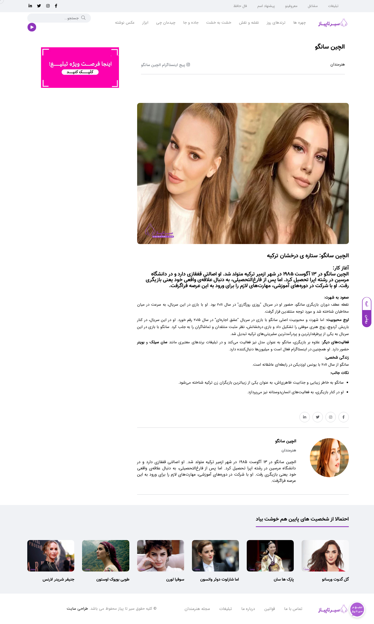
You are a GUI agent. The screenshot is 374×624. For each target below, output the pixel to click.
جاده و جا (190, 22)
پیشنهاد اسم (266, 6)
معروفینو (291, 6)
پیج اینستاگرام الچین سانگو (165, 65)
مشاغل (313, 6)
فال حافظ (240, 6)
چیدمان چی (165, 22)
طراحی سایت (77, 609)
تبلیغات (333, 6)
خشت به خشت (218, 22)
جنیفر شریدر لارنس (58, 579)
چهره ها (299, 22)
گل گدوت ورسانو (335, 579)
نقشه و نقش (249, 22)
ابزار (145, 22)
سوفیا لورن (175, 579)
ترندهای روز (276, 22)
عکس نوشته (125, 22)
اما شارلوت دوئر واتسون (219, 579)
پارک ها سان (284, 579)
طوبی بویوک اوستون (112, 579)
